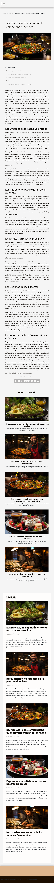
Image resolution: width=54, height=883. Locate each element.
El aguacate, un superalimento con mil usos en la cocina (27, 425)
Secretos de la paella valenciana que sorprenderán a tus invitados (27, 500)
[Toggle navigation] (4, 3)
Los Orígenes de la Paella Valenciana (17, 71)
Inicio (4, 13)
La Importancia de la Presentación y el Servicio (20, 84)
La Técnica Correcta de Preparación (17, 78)
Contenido (11, 67)
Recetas (11, 13)
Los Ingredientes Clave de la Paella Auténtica (19, 74)
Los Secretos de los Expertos (15, 81)
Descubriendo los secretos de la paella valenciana (27, 462)
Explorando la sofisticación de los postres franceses (27, 537)
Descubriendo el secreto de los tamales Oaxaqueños (27, 575)
